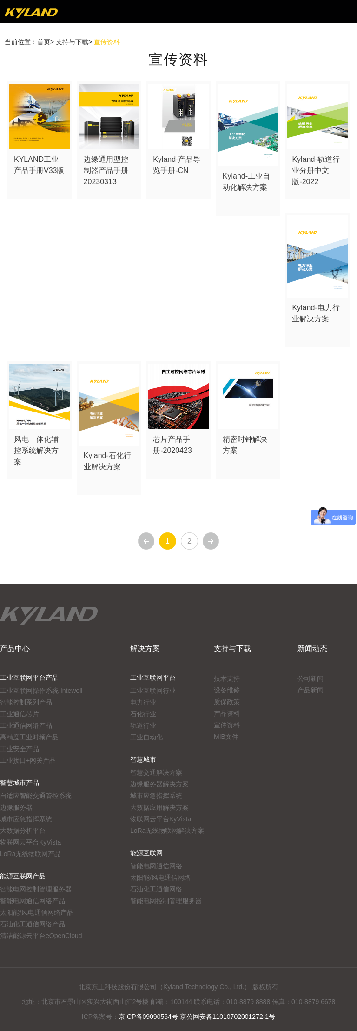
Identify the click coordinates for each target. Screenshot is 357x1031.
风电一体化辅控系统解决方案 (36, 450)
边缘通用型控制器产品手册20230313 (106, 170)
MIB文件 (226, 736)
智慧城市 (143, 759)
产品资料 (227, 713)
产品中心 (15, 648)
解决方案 (145, 648)
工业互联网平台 (153, 677)
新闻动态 (312, 648)
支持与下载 (72, 42)
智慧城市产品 (19, 782)
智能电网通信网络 (156, 866)
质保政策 (227, 701)
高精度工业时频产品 (29, 737)
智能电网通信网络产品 (32, 901)
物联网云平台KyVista (30, 842)
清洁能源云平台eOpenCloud (41, 935)
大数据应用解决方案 (159, 807)
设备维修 (227, 690)
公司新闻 (311, 678)
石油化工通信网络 (156, 889)
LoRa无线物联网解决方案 (167, 830)
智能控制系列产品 (26, 702)
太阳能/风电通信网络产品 (36, 912)
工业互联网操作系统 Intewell (41, 690)
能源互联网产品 (23, 876)
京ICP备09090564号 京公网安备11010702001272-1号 (197, 1016)
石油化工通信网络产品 (32, 924)
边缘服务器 (16, 807)
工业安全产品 (19, 748)
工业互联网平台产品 (29, 677)
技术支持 (227, 678)
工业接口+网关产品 (28, 760)
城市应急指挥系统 (26, 819)
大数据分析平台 (23, 830)
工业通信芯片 (19, 714)
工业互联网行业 (153, 690)
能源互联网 (146, 853)
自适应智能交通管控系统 (36, 795)
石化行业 (143, 714)
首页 (43, 42)
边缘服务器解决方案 (159, 784)
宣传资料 (227, 725)
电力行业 (143, 702)
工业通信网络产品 (26, 725)
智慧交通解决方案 (156, 772)
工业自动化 (146, 737)
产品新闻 (311, 690)
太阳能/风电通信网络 (160, 877)
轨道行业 (143, 725)
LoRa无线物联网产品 (30, 854)
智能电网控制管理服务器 (36, 889)
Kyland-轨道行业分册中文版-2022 (315, 170)
